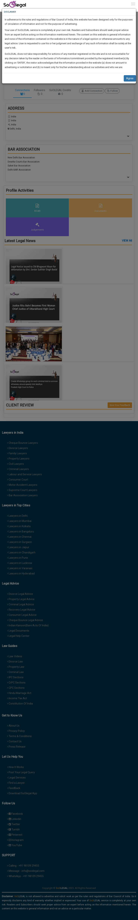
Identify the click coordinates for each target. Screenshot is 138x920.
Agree (130, 78)
